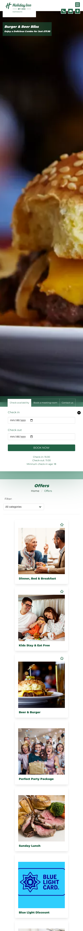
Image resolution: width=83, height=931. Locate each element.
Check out (15, 430)
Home (35, 490)
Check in (14, 412)
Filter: (8, 498)
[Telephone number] (63, 11)
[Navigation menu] (77, 4)
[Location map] (77, 11)
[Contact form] (70, 11)
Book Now (41, 447)
